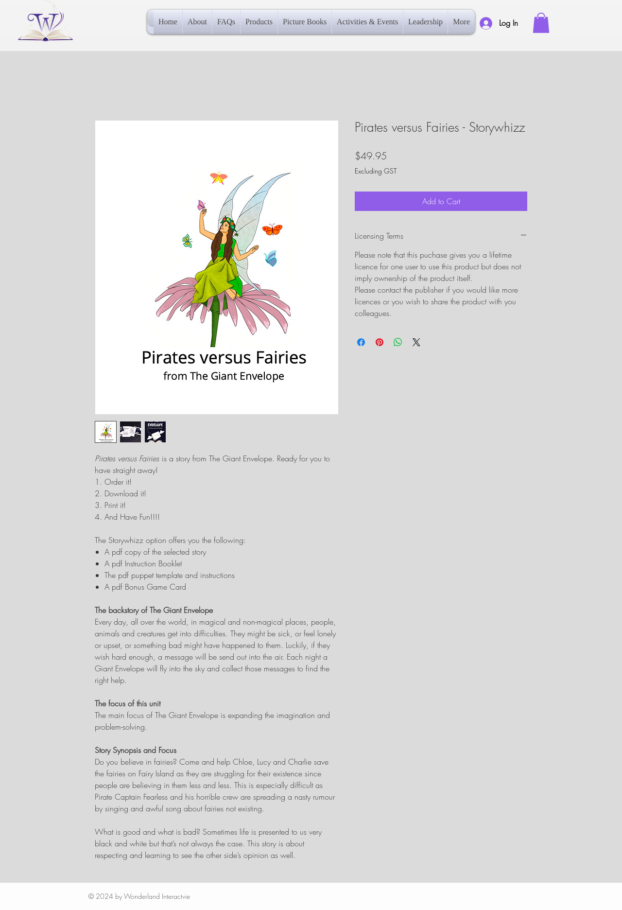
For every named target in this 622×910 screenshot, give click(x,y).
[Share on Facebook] (361, 342)
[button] (541, 23)
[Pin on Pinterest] (379, 342)
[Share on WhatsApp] (398, 342)
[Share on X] (416, 342)
